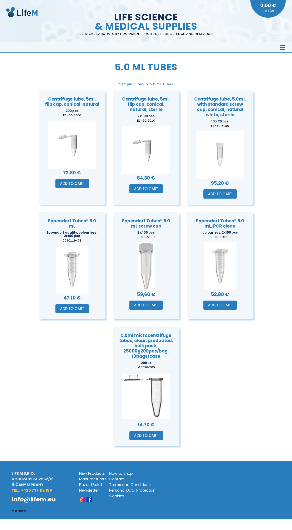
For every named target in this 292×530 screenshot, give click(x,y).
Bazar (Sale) (90, 484)
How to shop (121, 473)
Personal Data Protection (132, 490)
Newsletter (89, 490)
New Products (92, 473)
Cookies (116, 496)
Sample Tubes (131, 84)
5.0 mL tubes (161, 84)
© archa (19, 511)
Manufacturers (93, 479)
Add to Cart (72, 183)
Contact (117, 479)
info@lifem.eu (34, 499)
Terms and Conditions (130, 484)
